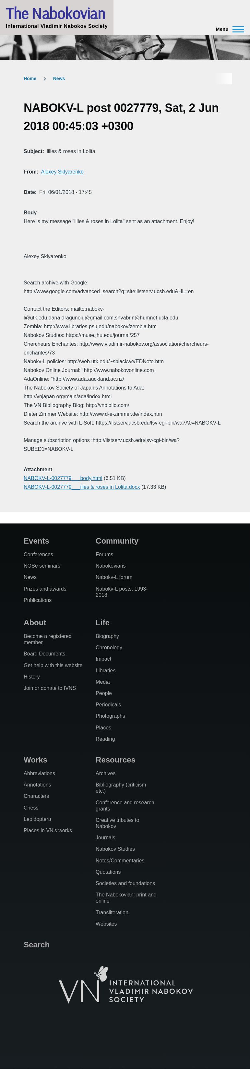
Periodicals (108, 704)
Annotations (37, 784)
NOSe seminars (42, 566)
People (104, 693)
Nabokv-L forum (114, 577)
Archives (105, 773)
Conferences (38, 554)
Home (30, 78)
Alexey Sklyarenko (62, 171)
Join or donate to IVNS (50, 688)
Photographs (110, 716)
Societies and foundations (125, 883)
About (35, 622)
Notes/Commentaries (120, 860)
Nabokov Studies (115, 849)
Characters (36, 796)
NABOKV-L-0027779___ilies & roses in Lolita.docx (82, 487)
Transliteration (112, 912)
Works (35, 759)
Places (103, 727)
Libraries (105, 670)
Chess (31, 808)
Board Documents (44, 653)
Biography (107, 636)
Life (103, 622)
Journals (105, 837)
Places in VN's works (48, 830)
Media (103, 682)
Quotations (108, 872)
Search (37, 944)
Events (36, 540)
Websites (106, 924)
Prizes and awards (45, 589)
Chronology (109, 647)
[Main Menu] (228, 29)
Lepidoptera (37, 819)
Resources (116, 759)
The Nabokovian (55, 13)
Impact (103, 659)
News (59, 78)
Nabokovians (111, 566)
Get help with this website (53, 665)
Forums (104, 554)
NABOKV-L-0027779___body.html (63, 478)
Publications (38, 600)
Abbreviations (39, 773)
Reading (105, 739)
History (32, 676)
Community (117, 540)
